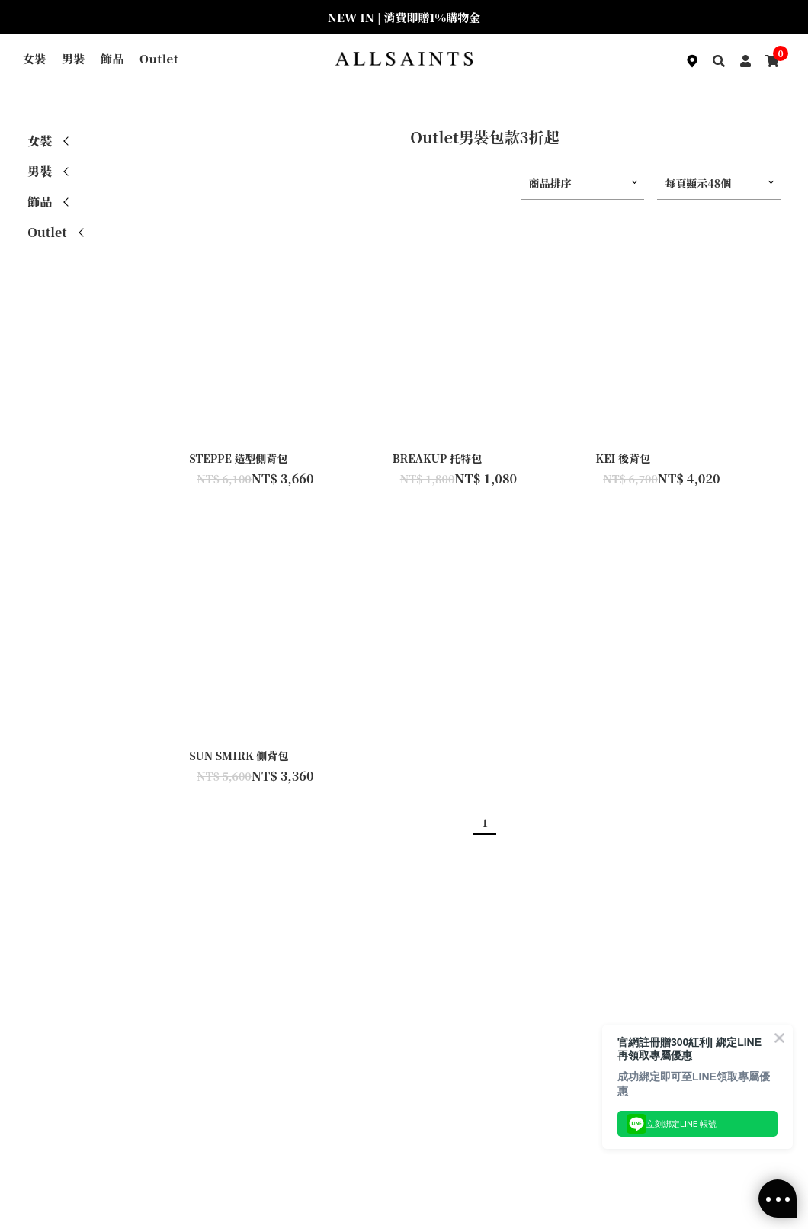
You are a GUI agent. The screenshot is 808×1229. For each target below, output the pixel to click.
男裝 (73, 58)
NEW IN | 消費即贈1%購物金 (404, 17)
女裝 (34, 58)
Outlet (158, 58)
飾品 (112, 58)
